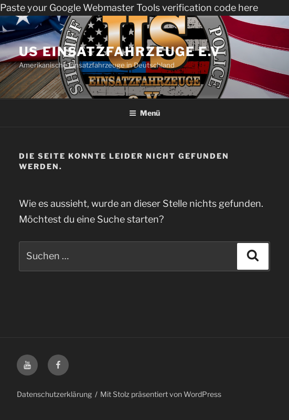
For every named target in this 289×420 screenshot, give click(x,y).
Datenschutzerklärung (54, 394)
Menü (144, 112)
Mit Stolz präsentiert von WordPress (160, 394)
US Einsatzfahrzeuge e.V (120, 51)
